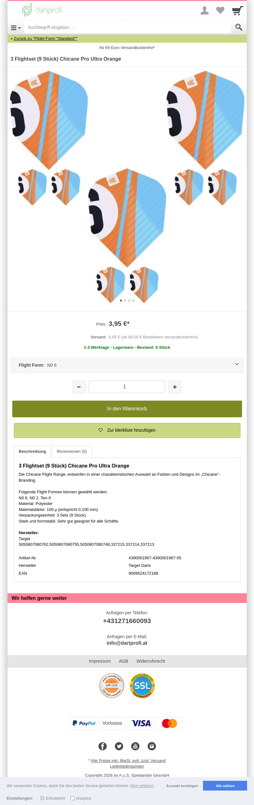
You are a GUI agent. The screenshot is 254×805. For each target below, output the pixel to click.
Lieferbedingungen (127, 766)
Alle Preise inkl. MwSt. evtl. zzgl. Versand (128, 760)
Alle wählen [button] (225, 786)
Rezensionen (72, 451)
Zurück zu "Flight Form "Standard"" (45, 38)
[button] (127, 430)
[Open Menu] (16, 27)
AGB (123, 661)
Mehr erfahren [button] (142, 786)
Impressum (100, 661)
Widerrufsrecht (150, 661)
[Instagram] (152, 746)
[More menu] (204, 10)
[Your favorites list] (220, 10)
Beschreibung (32, 451)
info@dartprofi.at (127, 643)
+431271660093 (127, 620)
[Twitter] (119, 746)
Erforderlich (55, 798)
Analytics (83, 798)
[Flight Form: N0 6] (127, 365)
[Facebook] (102, 746)
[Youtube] (135, 746)
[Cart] (237, 10)
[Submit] (239, 27)
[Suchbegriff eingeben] (127, 27)
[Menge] (127, 387)
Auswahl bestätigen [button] (182, 786)
